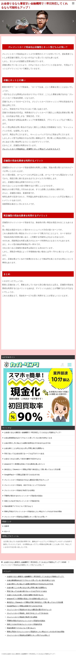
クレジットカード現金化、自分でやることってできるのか (25, 485)
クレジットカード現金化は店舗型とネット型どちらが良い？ (25, 517)
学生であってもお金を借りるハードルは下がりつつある (24, 453)
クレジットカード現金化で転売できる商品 (19, 490)
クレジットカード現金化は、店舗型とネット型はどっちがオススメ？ (31, 149)
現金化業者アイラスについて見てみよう (18, 506)
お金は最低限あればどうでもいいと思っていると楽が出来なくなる (28, 438)
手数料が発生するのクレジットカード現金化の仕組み (23, 496)
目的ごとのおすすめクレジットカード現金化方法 (21, 501)
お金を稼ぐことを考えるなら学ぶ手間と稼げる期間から (24, 448)
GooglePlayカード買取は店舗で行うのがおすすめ (22, 475)
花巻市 (6, 526)
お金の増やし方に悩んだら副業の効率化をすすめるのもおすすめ (27, 443)
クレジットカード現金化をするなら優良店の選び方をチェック (26, 480)
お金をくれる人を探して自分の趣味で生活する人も (22, 459)
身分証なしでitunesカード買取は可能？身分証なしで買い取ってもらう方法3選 (32, 469)
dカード (7, 531)
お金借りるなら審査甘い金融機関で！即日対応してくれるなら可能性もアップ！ (33, 432)
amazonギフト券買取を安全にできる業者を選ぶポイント (24, 464)
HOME (35, 562)
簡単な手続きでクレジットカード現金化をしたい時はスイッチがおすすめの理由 (33, 511)
